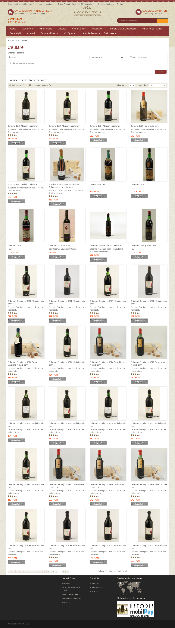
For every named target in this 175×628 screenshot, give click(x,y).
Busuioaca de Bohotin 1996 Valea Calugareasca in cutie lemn (64, 185)
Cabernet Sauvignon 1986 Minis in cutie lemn (26, 546)
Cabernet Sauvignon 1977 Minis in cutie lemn (26, 424)
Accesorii (30, 33)
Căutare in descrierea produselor (24, 63)
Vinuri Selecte (80, 29)
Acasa (13, 29)
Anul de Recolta (91, 33)
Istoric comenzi (97, 587)
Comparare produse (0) (41, 85)
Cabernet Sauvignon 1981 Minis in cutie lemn (149, 424)
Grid (26, 85)
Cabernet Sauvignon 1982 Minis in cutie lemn (26, 485)
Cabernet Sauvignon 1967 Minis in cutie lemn (108, 302)
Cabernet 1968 (14, 245)
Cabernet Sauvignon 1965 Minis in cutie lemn (67, 302)
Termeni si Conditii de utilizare (72, 589)
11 (57, 571)
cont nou (50, 4)
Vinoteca (63, 29)
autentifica (23, 4)
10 (53, 571)
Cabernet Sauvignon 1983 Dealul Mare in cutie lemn (66, 485)
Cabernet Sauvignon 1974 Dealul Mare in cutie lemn (107, 363)
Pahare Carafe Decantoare (124, 29)
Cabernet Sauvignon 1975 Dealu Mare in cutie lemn (148, 363)
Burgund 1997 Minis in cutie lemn (23, 184)
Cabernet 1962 (137, 184)
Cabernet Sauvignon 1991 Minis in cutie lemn (108, 546)
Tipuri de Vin (28, 29)
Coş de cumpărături (106, 4)
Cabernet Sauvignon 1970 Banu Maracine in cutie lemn (22, 363)
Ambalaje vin (99, 29)
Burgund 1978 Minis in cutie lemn (23, 126)
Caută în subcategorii (139, 57)
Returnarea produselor (72, 599)
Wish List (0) (77, 4)
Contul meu (90, 4)
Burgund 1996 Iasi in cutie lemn (145, 126)
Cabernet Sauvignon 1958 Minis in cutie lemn (26, 302)
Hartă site (67, 603)
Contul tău (95, 583)
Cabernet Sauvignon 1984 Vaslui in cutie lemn (149, 485)
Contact (120, 4)
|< (9, 571)
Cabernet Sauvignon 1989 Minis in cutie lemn (67, 546)
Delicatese (110, 33)
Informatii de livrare (71, 594)
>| (67, 571)
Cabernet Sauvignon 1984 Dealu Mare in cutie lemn (107, 485)
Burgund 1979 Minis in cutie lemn (64, 126)
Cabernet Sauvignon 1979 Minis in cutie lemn (67, 424)
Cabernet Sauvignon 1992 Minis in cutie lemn (149, 546)
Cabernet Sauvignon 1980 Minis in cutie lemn (108, 424)
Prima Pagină (64, 4)
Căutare (24, 40)
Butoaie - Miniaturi (49, 33)
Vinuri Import (46, 29)
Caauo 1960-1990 (98, 184)
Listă (23, 85)
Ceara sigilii (15, 33)
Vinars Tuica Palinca (153, 29)
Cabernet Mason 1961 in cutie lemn (106, 245)
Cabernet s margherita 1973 (143, 245)
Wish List (95, 592)
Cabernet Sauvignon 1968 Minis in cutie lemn (149, 302)
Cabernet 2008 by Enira (59, 245)
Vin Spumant (71, 33)
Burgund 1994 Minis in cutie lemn (105, 126)
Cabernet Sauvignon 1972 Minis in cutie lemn (67, 363)
